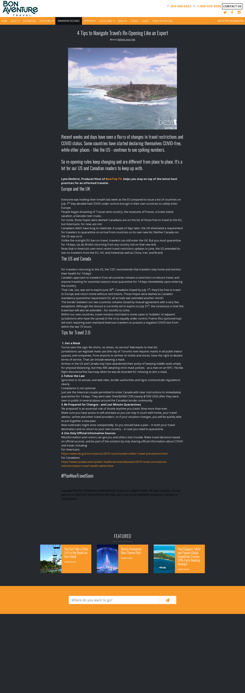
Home (4, 20)
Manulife (122, 20)
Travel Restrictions (162, 20)
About (14, 20)
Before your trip (126, 39)
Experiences (90, 20)
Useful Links (105, 20)
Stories (134, 20)
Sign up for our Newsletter (230, 20)
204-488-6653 (180, 6)
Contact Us (232, 6)
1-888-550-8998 (209, 6)
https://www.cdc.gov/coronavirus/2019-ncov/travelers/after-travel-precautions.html (114, 453)
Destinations (29, 20)
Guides (145, 20)
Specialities (45, 20)
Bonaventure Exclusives (68, 20)
